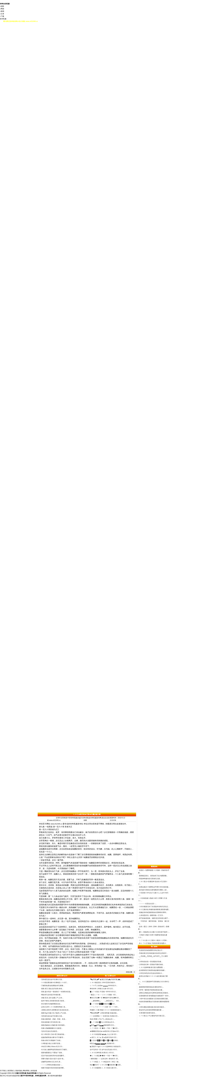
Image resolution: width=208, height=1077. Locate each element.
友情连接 (34, 1071)
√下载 (2, 16)
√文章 (2, 14)
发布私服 (3, 19)
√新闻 (2, 11)
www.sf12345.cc (56, 824)
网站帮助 (26, 1071)
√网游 (2, 9)
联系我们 (11, 1071)
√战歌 (2, 6)
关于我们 (3, 1071)
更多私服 (18, 1071)
